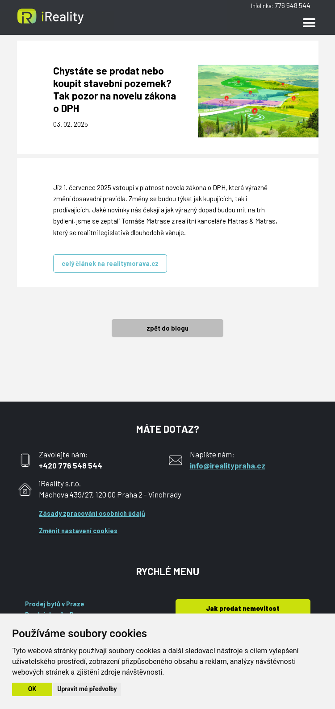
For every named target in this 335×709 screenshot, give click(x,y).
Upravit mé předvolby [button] (87, 688)
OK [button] (32, 688)
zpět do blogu (167, 328)
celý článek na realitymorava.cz (110, 263)
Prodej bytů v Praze (54, 604)
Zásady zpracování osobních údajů (92, 513)
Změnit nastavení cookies (78, 531)
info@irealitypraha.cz (227, 465)
